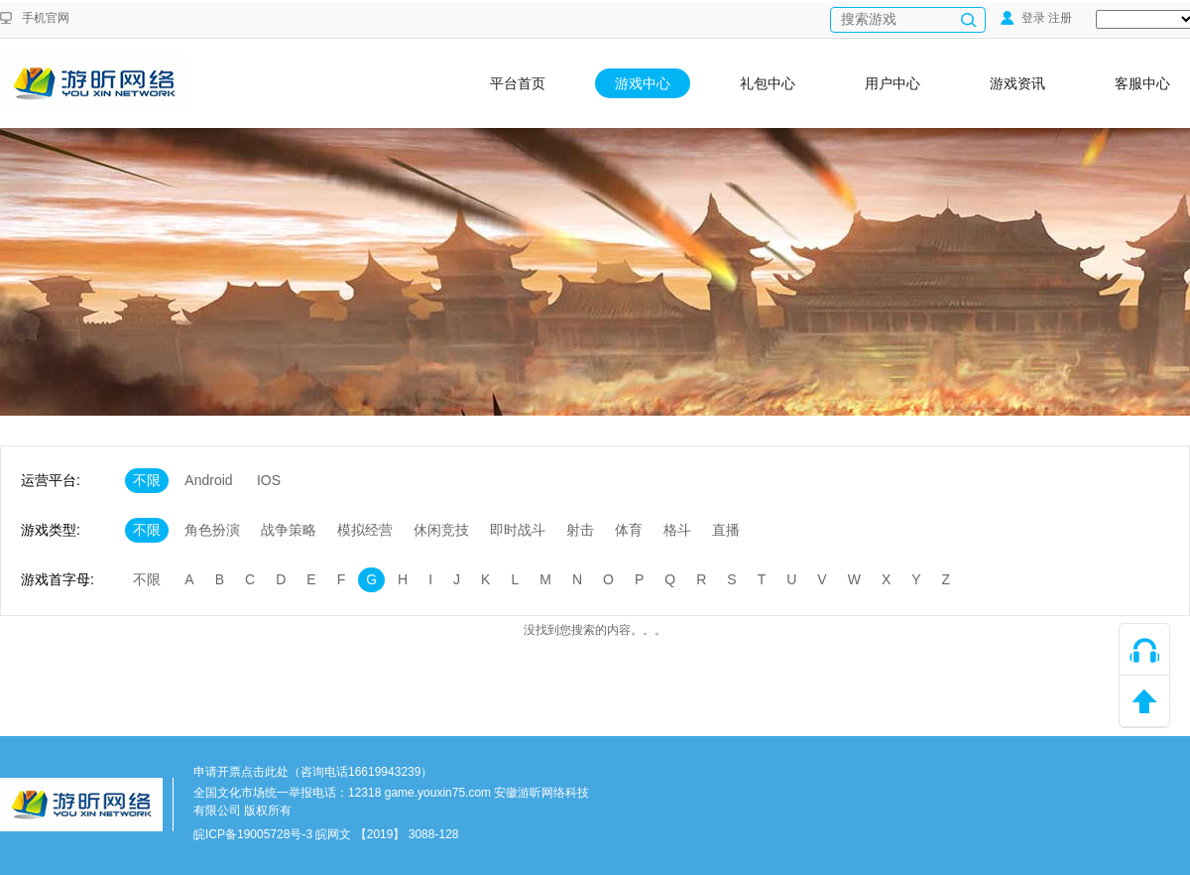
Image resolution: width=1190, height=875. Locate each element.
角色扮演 (212, 530)
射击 (580, 530)
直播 (726, 530)
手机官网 (45, 18)
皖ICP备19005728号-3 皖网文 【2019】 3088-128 (325, 834)
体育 (629, 530)
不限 (147, 480)
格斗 (677, 530)
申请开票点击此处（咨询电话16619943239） (312, 772)
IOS (269, 480)
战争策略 (288, 530)
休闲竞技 (441, 530)
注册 (1060, 18)
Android (208, 480)
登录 (1023, 18)
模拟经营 (365, 530)
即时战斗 (517, 530)
